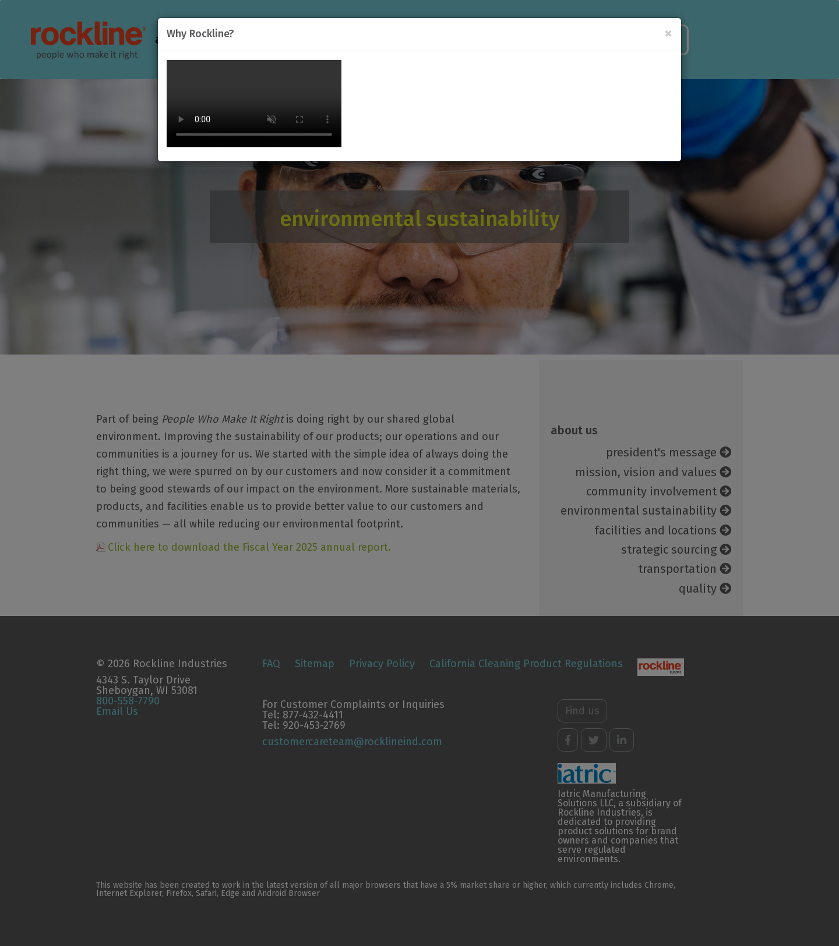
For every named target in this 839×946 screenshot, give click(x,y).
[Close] (668, 33)
